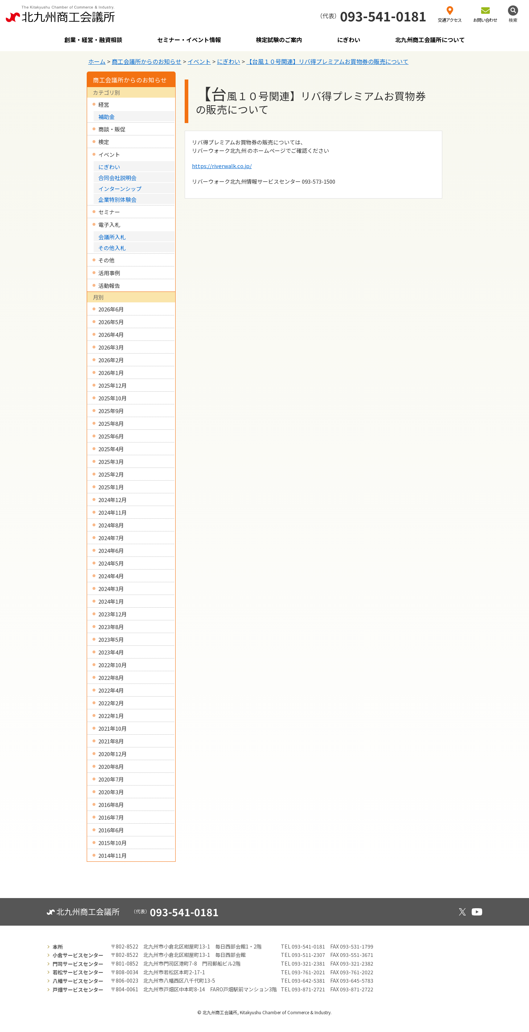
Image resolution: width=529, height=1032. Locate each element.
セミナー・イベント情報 (189, 39)
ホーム (97, 61)
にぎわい (348, 39)
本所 (58, 946)
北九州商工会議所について (430, 39)
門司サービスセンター (78, 963)
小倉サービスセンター (78, 955)
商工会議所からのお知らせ (146, 61)
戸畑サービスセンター (78, 989)
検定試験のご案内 (279, 39)
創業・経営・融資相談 (93, 39)
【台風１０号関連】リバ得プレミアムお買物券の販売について (327, 61)
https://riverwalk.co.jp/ (222, 166)
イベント (199, 61)
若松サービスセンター (78, 972)
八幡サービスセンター (78, 980)
